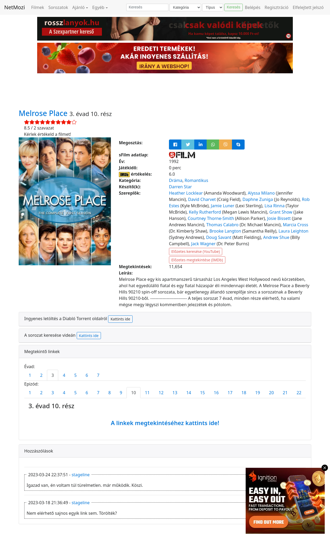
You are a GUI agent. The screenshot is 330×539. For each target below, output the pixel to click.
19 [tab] (257, 393)
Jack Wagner (203, 244)
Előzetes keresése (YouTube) (195, 251)
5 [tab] (75, 375)
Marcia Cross (295, 225)
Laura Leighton (293, 231)
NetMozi (14, 7)
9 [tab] (121, 393)
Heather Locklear (186, 193)
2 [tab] (41, 375)
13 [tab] (174, 393)
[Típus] (212, 7)
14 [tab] (188, 393)
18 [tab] (243, 393)
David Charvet (202, 199)
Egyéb (98, 7)
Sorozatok (58, 7)
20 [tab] (271, 393)
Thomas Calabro (222, 225)
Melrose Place (44, 113)
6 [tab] (87, 375)
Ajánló (78, 7)
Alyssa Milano (261, 193)
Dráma (175, 180)
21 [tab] (285, 393)
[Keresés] (147, 7)
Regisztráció (277, 7)
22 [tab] (299, 393)
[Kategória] (185, 7)
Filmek (37, 7)
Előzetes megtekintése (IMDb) (197, 259)
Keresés (233, 7)
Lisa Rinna (274, 206)
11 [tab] (147, 393)
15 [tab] (202, 393)
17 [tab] (230, 393)
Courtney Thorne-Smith (211, 218)
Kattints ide (120, 318)
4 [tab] (64, 375)
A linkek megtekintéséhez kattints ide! (165, 423)
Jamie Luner (222, 206)
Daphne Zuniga (257, 199)
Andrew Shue (276, 237)
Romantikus (196, 180)
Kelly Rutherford (205, 212)
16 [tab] (216, 393)
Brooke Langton (225, 231)
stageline (81, 475)
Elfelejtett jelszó (308, 7)
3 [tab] (52, 375)
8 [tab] (109, 393)
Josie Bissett (279, 218)
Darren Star (180, 187)
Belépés (252, 7)
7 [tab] (98, 375)
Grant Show (280, 212)
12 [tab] (161, 393)
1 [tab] (30, 375)
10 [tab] (133, 393)
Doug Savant (218, 237)
